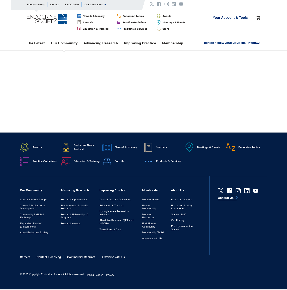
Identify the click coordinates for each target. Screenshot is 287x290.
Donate (54, 4)
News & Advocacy (94, 16)
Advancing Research (101, 43)
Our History (177, 220)
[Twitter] (221, 190)
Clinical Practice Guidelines (115, 199)
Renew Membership (149, 207)
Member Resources (148, 216)
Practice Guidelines (134, 22)
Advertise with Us (152, 238)
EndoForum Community (149, 225)
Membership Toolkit (153, 232)
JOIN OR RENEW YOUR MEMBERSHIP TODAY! (232, 43)
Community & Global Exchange (32, 216)
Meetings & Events (174, 22)
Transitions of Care (110, 229)
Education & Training (96, 29)
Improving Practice (140, 43)
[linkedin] (247, 190)
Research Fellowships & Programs (74, 216)
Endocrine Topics (133, 16)
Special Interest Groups (33, 199)
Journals (88, 22)
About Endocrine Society (34, 232)
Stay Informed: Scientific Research (74, 207)
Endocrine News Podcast (84, 147)
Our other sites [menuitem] (95, 4)
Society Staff (178, 214)
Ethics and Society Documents (181, 207)
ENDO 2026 (72, 4)
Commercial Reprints (81, 257)
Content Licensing (49, 257)
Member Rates (150, 199)
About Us (177, 190)
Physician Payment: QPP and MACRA (116, 222)
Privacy (110, 275)
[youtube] (256, 190)
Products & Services (135, 29)
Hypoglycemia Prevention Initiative (114, 213)
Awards (166, 16)
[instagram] (238, 190)
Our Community (64, 43)
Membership (172, 43)
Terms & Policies (94, 275)
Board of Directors (181, 199)
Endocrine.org (35, 4)
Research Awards (70, 223)
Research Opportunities (74, 199)
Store (165, 29)
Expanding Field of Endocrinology (30, 225)
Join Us (119, 161)
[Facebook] (229, 190)
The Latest (36, 43)
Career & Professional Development (32, 207)
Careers (25, 257)
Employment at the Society (182, 228)
